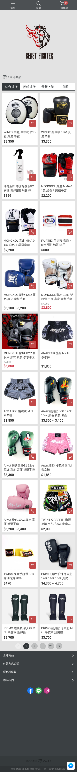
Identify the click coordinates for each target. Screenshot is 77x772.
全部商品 (8, 655)
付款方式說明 (11, 663)
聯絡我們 (8, 680)
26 (51, 646)
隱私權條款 (9, 671)
